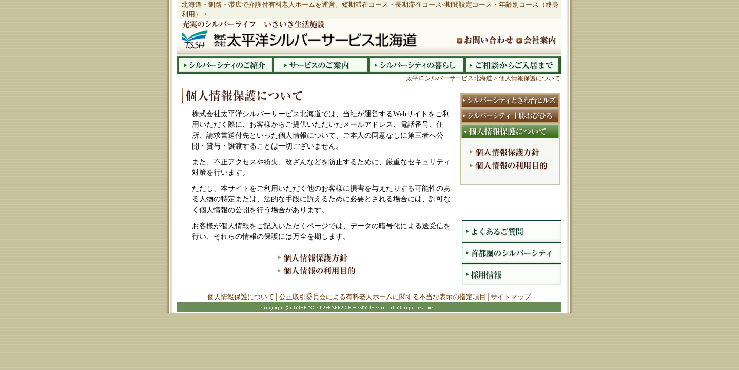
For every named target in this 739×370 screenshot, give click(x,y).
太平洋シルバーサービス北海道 (449, 78)
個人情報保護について (240, 297)
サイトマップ (511, 297)
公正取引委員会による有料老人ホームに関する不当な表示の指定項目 (382, 297)
